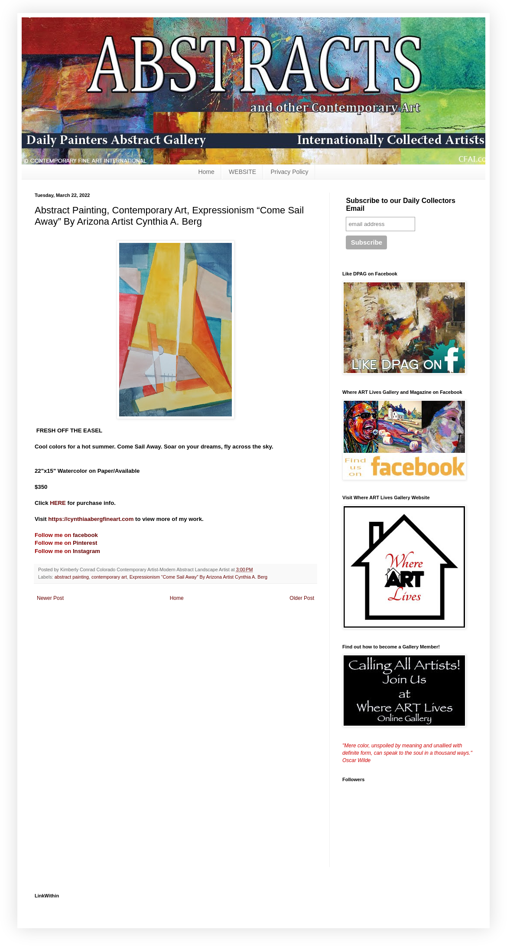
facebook (85, 535)
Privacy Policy (289, 171)
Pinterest (85, 543)
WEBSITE (242, 171)
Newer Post (50, 598)
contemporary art (109, 576)
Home (206, 171)
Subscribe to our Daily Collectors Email (400, 204)
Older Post (301, 598)
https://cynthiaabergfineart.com (90, 519)
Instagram (85, 551)
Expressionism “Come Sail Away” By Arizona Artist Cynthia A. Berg (198, 576)
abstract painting (72, 576)
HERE (58, 503)
